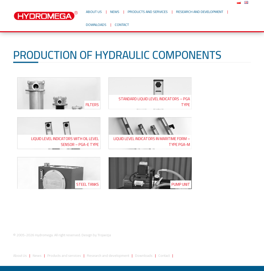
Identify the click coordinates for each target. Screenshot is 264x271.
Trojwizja (104, 235)
